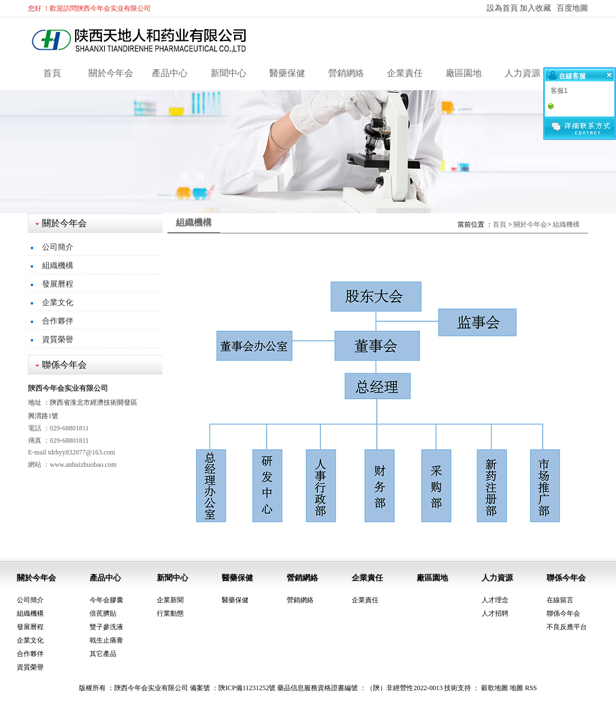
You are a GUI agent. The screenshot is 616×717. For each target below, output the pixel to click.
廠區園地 (464, 73)
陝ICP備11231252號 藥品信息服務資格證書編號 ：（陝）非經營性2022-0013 (330, 688)
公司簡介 (57, 247)
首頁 (52, 73)
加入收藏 (535, 8)
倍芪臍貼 (103, 613)
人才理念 (495, 600)
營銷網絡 (346, 73)
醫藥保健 (287, 73)
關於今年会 (110, 73)
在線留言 (560, 600)
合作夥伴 (57, 321)
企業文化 (57, 302)
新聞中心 (228, 73)
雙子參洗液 (106, 627)
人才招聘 (495, 613)
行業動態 (170, 613)
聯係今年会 (566, 578)
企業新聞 (170, 600)
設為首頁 (502, 8)
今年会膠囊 (106, 600)
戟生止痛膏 (106, 640)
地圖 (516, 688)
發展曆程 (57, 284)
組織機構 (57, 265)
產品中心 (170, 73)
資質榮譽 (57, 339)
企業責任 (405, 73)
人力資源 (522, 73)
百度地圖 (572, 8)
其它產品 (103, 654)
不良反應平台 (567, 627)
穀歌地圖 (494, 688)
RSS (530, 688)
